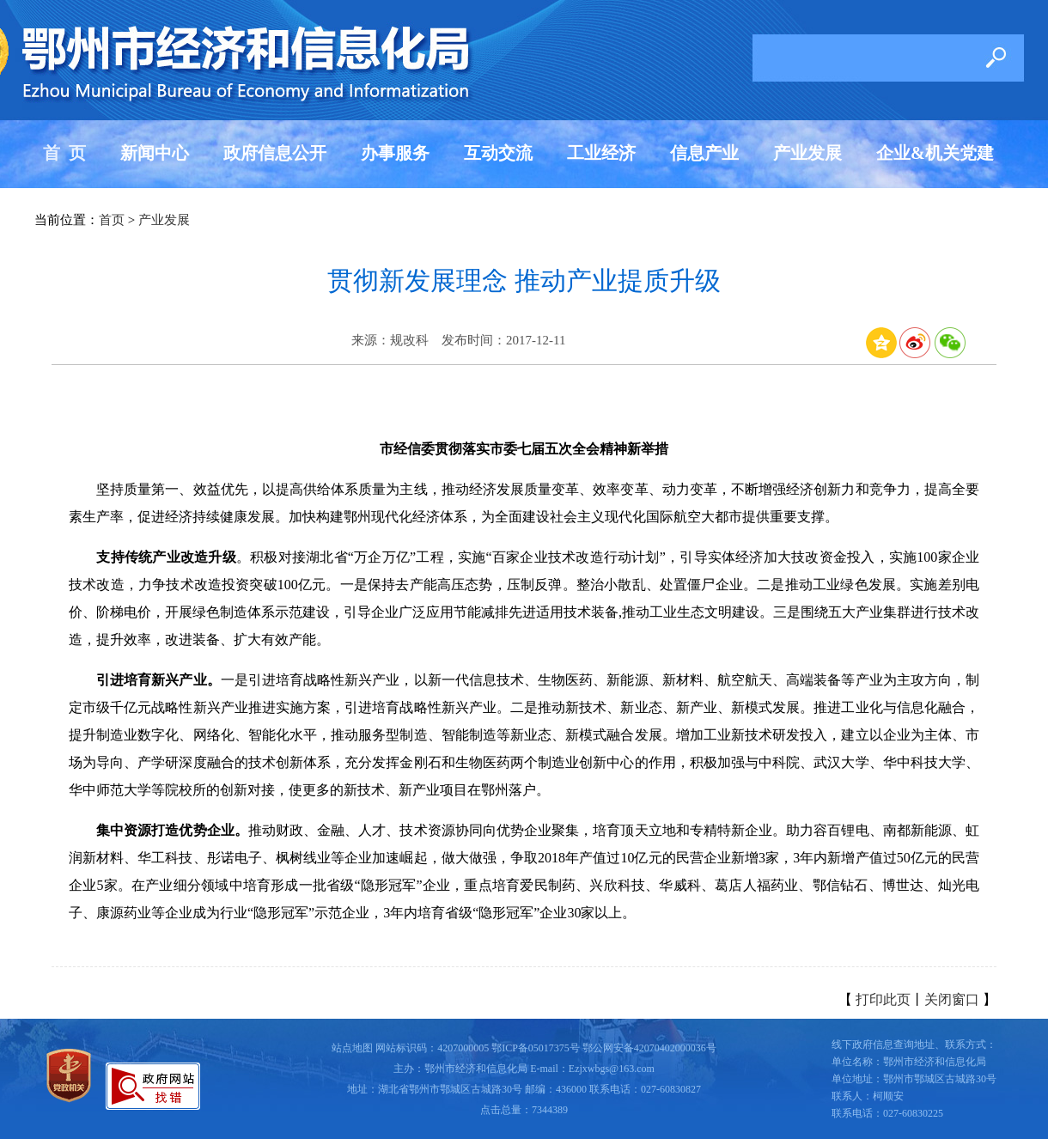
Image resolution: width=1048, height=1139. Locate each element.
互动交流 (498, 152)
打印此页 (883, 999)
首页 (112, 220)
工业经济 (601, 152)
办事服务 (395, 152)
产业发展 (807, 152)
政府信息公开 (274, 152)
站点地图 (352, 1048)
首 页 (64, 152)
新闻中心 (154, 152)
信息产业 (704, 152)
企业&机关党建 (935, 152)
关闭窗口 (951, 999)
